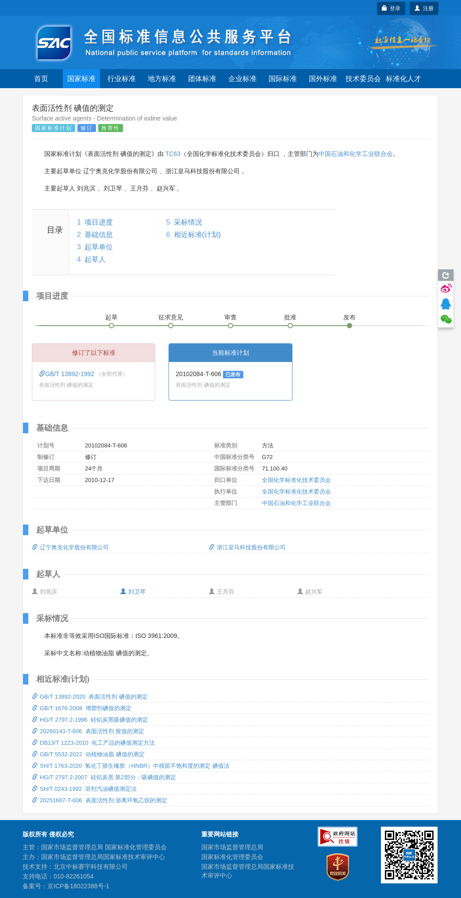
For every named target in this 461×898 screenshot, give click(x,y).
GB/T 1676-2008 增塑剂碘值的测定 (81, 708)
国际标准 (283, 78)
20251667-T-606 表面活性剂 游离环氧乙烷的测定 (99, 800)
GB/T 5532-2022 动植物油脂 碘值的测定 (88, 754)
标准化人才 (403, 78)
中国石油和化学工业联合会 (356, 153)
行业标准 (122, 78)
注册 (424, 8)
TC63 (173, 153)
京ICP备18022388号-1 (78, 886)
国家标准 (81, 78)
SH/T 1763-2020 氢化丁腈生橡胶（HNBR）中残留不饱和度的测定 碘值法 (131, 765)
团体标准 (202, 78)
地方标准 (162, 78)
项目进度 (99, 222)
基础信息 (99, 234)
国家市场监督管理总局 (232, 847)
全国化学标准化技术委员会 (296, 480)
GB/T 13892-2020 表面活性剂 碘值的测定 (90, 696)
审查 (230, 317)
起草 (111, 317)
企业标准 (242, 78)
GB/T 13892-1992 (67, 373)
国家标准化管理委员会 (232, 856)
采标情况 (188, 222)
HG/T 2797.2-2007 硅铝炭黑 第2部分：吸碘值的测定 (104, 777)
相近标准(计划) (197, 234)
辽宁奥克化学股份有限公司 (70, 547)
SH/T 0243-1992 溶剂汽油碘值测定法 (84, 788)
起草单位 (99, 247)
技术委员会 (363, 78)
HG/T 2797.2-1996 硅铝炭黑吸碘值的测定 (90, 719)
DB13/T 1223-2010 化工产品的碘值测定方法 (93, 742)
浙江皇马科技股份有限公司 (247, 547)
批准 (290, 317)
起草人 (95, 259)
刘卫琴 (133, 591)
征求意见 (170, 317)
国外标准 (323, 78)
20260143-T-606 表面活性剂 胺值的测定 (88, 731)
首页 (41, 78)
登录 (391, 8)
